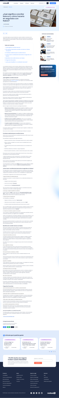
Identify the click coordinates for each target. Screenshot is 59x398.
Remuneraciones (6, 379)
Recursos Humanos (6, 381)
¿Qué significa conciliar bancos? (13, 47)
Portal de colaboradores (7, 383)
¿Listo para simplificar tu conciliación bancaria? (16, 62)
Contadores (16, 3)
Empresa (21, 3)
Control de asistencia (6, 385)
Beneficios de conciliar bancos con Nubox (15, 58)
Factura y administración (7, 377)
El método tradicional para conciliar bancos (16, 52)
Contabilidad (5, 375)
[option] (11, 344)
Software (27, 3)
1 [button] (49, 351)
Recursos (32, 3)
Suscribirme (53, 3)
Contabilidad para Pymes (50, 7)
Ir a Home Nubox (5, 0)
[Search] (43, 3)
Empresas (48, 36)
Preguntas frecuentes (11, 60)
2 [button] (51, 351)
